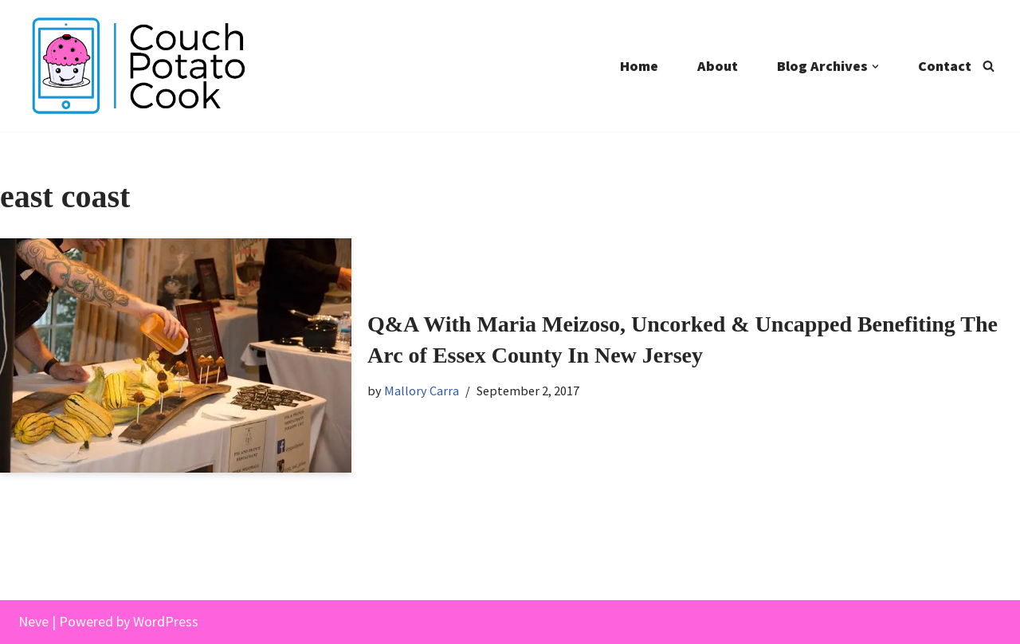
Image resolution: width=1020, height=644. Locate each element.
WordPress (165, 621)
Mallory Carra (421, 391)
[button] (875, 66)
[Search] (988, 66)
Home (639, 66)
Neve (33, 621)
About (717, 66)
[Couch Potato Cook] (137, 65)
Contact (944, 66)
